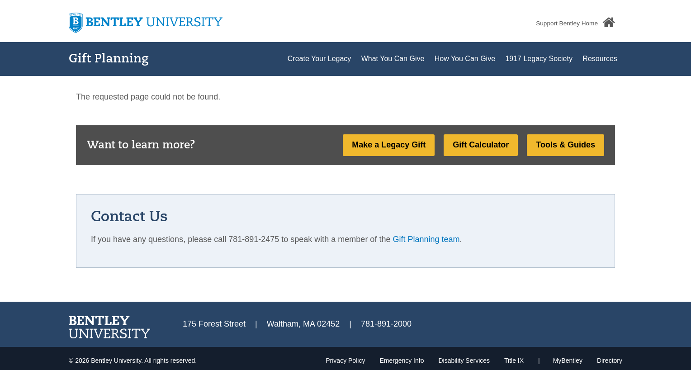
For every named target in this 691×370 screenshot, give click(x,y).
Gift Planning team (426, 239)
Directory (609, 360)
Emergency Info (401, 360)
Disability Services (464, 360)
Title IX (514, 360)
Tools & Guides (565, 144)
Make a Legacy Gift (389, 144)
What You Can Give (393, 58)
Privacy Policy (345, 360)
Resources (599, 58)
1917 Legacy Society (539, 58)
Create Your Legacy (319, 58)
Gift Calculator (481, 144)
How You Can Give (465, 58)
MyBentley (567, 360)
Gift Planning (109, 59)
